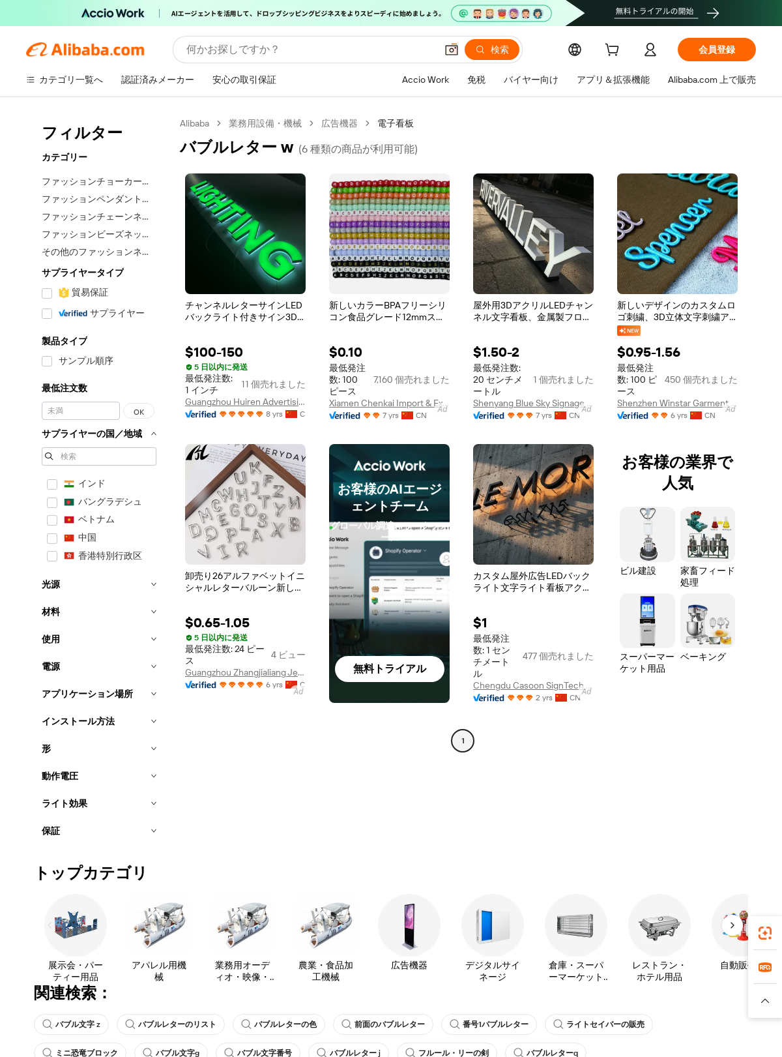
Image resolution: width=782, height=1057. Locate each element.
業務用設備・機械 (265, 123)
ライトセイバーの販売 (598, 1024)
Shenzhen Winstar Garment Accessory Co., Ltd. (677, 403)
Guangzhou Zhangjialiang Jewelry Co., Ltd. (245, 672)
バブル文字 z (71, 1024)
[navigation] (99, 481)
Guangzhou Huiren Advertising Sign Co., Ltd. (245, 401)
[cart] (614, 51)
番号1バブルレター (489, 1024)
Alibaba (194, 123)
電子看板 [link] (395, 123)
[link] (765, 933)
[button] (765, 1001)
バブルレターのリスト (170, 1024)
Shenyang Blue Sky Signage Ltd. (533, 403)
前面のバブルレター (383, 1024)
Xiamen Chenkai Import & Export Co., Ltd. (389, 403)
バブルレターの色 (279, 1024)
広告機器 (339, 123)
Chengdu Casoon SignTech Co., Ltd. (533, 685)
